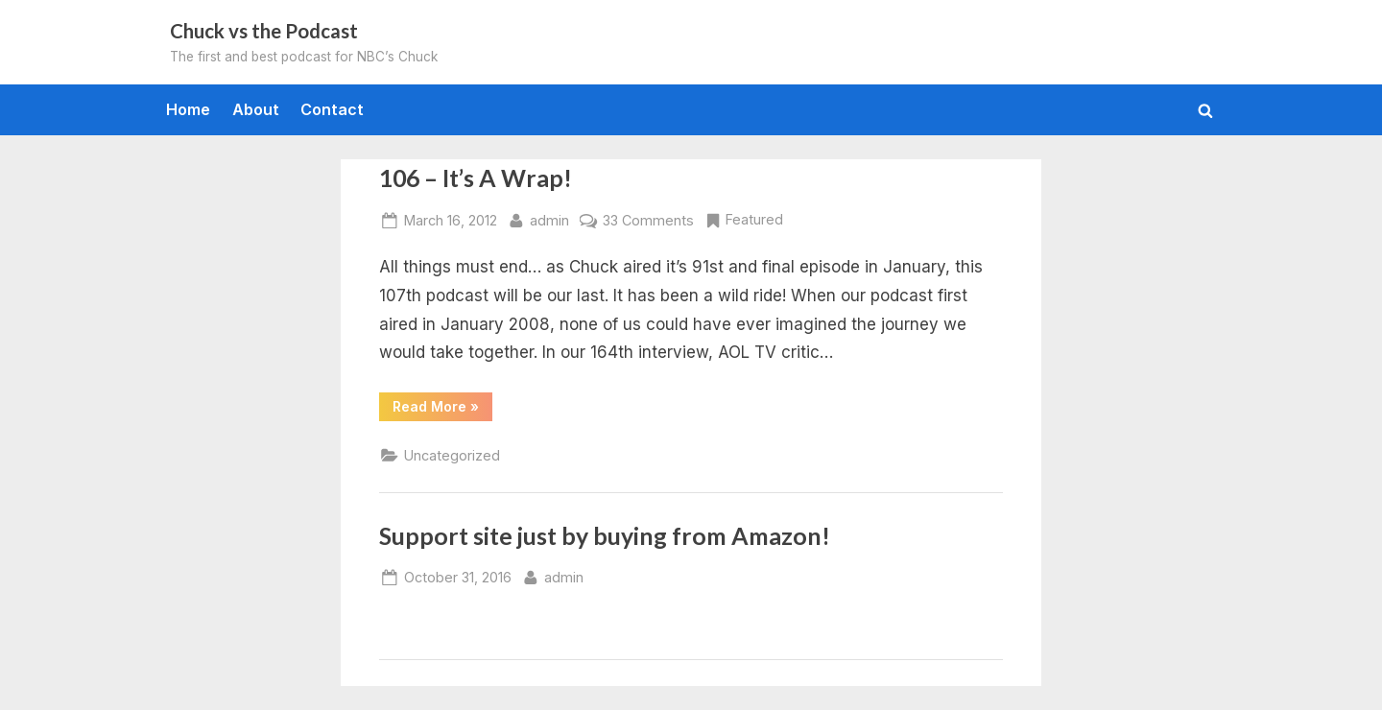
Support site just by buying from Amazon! (604, 536)
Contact (332, 109)
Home (188, 109)
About (255, 109)
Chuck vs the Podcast (264, 30)
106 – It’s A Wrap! (475, 178)
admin (549, 218)
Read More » (442, 409)
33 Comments (648, 220)
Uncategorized (452, 455)
